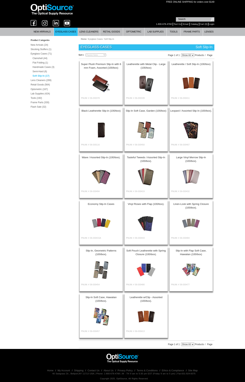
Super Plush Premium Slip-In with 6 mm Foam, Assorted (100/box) (101, 66)
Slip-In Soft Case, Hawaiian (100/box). (101, 299)
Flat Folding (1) (40, 62)
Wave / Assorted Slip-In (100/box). (101, 157)
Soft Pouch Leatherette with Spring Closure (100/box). (146, 252)
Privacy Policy (125, 370)
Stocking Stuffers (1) (41, 49)
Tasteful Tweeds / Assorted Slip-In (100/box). (146, 159)
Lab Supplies (155, 31)
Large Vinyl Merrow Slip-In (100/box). (191, 159)
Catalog (194, 24)
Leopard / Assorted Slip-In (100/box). (191, 110)
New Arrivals (42, 31)
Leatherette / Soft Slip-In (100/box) (191, 64)
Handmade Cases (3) (43, 67)
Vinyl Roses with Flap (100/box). (146, 204)
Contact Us (94, 370)
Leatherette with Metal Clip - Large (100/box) (146, 66)
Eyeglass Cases (65, 31)
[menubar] (122, 32)
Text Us (177, 24)
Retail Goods (111, 31)
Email (186, 24)
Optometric (133, 31)
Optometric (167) (39, 89)
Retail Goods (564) (40, 84)
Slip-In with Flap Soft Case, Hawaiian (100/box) (191, 252)
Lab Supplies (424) (40, 93)
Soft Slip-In (109, 39)
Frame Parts (192, 31)
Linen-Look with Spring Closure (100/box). (191, 206)
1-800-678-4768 (164, 24)
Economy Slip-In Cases (101, 204)
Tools (173, 31)
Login (211, 24)
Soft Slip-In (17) (41, 76)
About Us (109, 370)
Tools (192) (36, 98)
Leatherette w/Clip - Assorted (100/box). (146, 299)
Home (50, 370)
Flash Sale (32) (38, 106)
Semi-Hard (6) (40, 71)
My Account (64, 370)
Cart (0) (203, 24)
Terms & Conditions (147, 370)
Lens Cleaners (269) (41, 80)
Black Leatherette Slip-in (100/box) (101, 110)
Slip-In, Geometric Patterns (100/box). (101, 252)
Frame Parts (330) (40, 102)
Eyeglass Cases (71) (41, 53)
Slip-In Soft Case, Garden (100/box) (146, 110)
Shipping (79, 370)
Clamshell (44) (40, 58)
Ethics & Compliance (173, 370)
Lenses (208, 31)
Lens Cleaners (88, 31)
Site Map (193, 370)
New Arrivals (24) (39, 45)
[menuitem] (42, 32)
